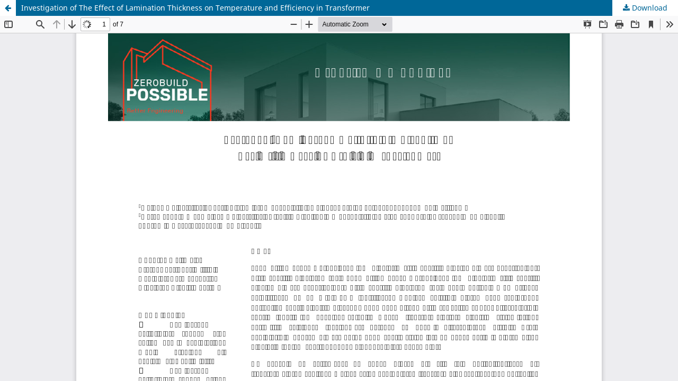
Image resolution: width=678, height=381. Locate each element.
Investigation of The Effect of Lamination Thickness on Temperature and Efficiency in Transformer (195, 8)
